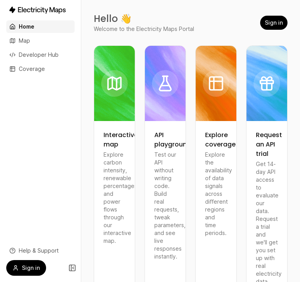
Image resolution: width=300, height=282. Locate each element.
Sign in (274, 22)
